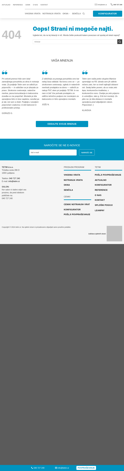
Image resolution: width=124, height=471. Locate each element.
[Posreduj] (119, 41)
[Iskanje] (84, 13)
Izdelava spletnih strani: (105, 234)
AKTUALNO (6, 5)
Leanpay (99, 210)
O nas (35, 5)
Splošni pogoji (104, 205)
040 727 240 (14, 178)
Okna (66, 13)
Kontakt (44, 5)
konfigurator (72, 210)
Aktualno (100, 180)
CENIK (27, 5)
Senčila (76, 14)
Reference (101, 190)
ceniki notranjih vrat (77, 204)
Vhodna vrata (33, 14)
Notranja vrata (52, 14)
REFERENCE (18, 5)
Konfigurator (103, 185)
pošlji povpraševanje (77, 214)
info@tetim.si (101, 5)
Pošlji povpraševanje (108, 175)
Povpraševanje (86, 468)
